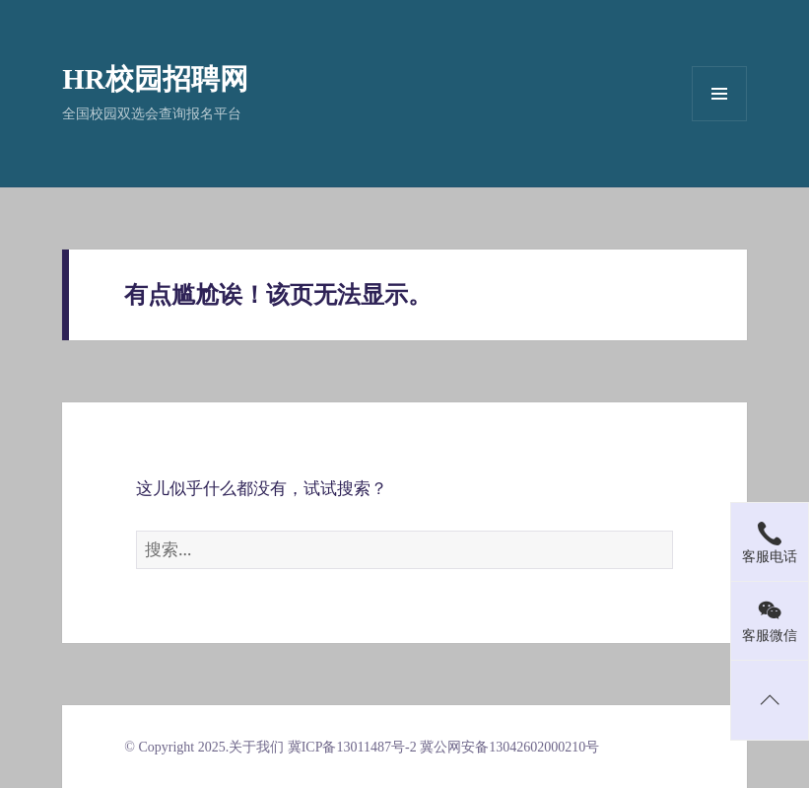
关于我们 (256, 747)
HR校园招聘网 (155, 79)
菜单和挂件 (719, 93)
